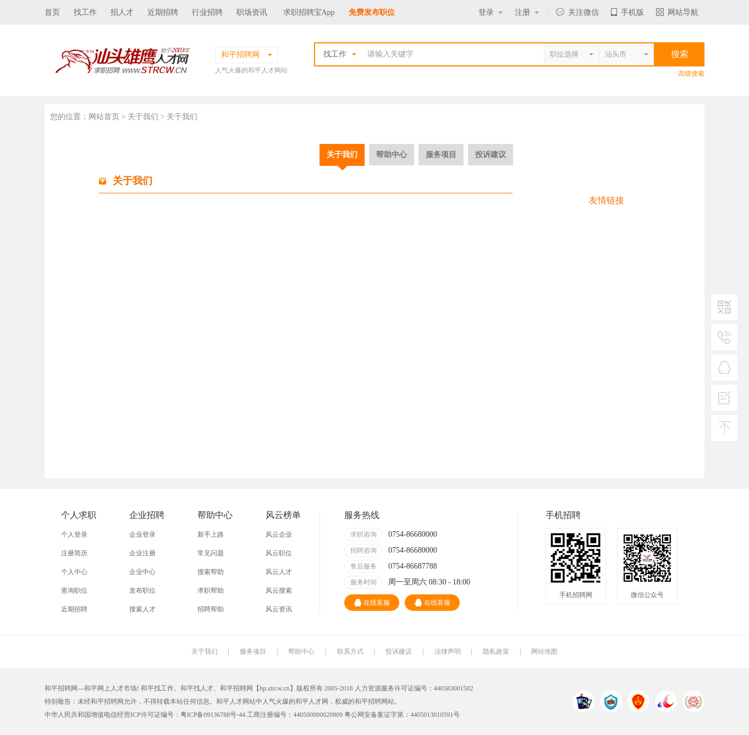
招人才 (122, 12)
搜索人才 (142, 609)
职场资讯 (251, 12)
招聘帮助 (210, 609)
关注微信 (577, 12)
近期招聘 (162, 12)
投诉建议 (490, 154)
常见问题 (210, 553)
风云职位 (279, 553)
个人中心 (74, 572)
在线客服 (372, 602)
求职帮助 (210, 590)
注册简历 (74, 553)
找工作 (85, 12)
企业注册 (142, 553)
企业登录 (142, 534)
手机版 (627, 12)
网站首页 (104, 117)
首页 (52, 12)
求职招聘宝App (309, 12)
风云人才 (279, 572)
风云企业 (279, 534)
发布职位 (142, 590)
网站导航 (677, 12)
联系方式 (350, 651)
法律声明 (447, 651)
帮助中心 (391, 154)
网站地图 (544, 651)
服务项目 (441, 154)
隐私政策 (496, 651)
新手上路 (210, 534)
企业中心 (142, 572)
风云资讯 (279, 609)
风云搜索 (279, 590)
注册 (527, 12)
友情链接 (606, 200)
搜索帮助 (210, 572)
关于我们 (342, 154)
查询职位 (74, 590)
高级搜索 (691, 73)
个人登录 (74, 534)
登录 (490, 12)
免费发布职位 (372, 12)
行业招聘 (207, 12)
